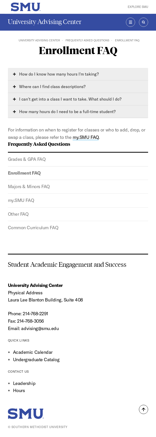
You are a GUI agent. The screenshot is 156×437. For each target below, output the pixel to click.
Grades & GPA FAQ (27, 159)
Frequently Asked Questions (87, 40)
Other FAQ (18, 214)
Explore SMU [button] (138, 7)
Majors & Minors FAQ (29, 186)
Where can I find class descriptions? (49, 86)
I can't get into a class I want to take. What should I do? (67, 99)
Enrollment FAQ (24, 173)
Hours (19, 390)
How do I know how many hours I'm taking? (56, 74)
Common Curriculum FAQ (33, 227)
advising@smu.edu (40, 328)
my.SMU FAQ (21, 200)
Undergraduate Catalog (36, 359)
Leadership (24, 383)
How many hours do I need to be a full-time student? (64, 111)
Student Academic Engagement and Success (67, 265)
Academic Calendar (33, 352)
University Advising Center (44, 22)
